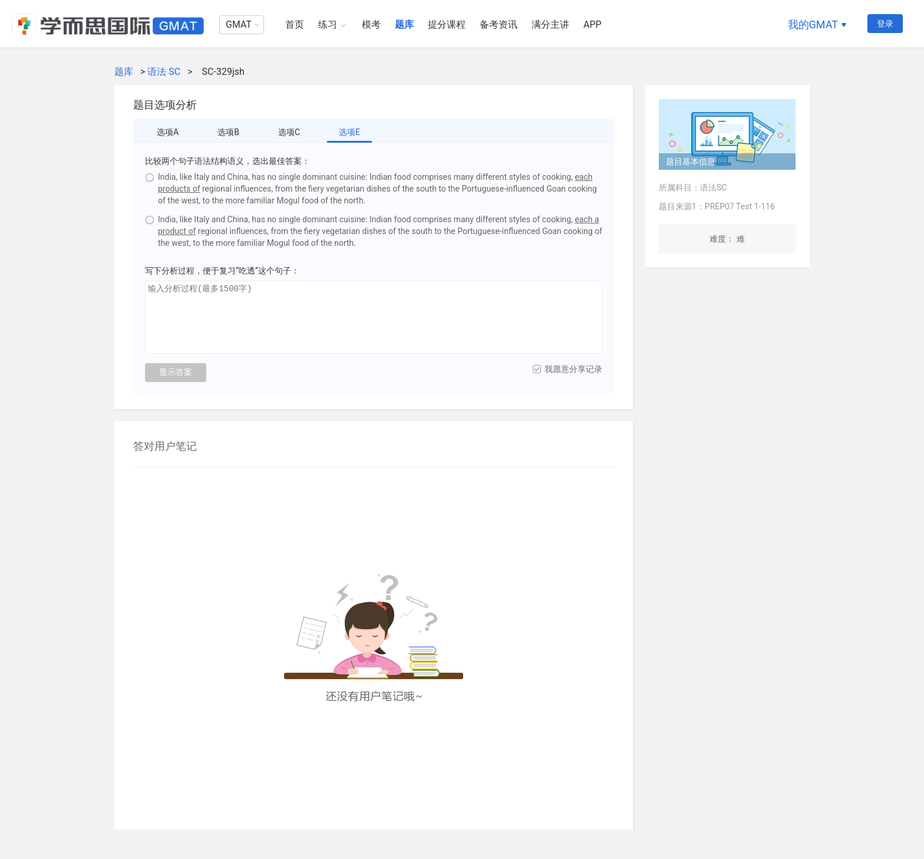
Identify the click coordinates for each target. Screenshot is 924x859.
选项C (289, 132)
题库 (404, 24)
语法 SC (163, 71)
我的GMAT (813, 24)
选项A (168, 132)
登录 (885, 23)
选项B (228, 132)
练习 (327, 24)
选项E (349, 132)
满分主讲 (550, 24)
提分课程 (447, 24)
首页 (294, 24)
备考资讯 (498, 24)
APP (592, 24)
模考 (371, 24)
